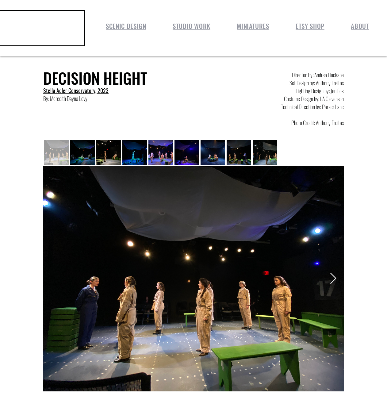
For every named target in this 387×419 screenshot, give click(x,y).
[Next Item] (333, 279)
